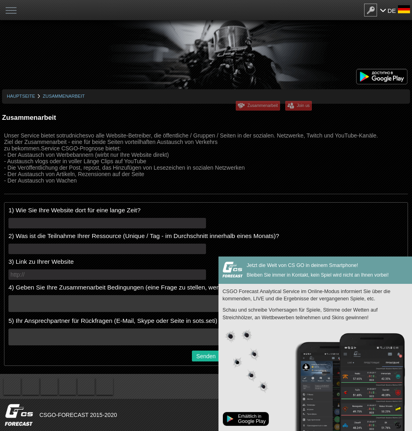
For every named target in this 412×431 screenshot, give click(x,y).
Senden (206, 356)
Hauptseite (21, 96)
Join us (303, 105)
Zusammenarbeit (262, 105)
